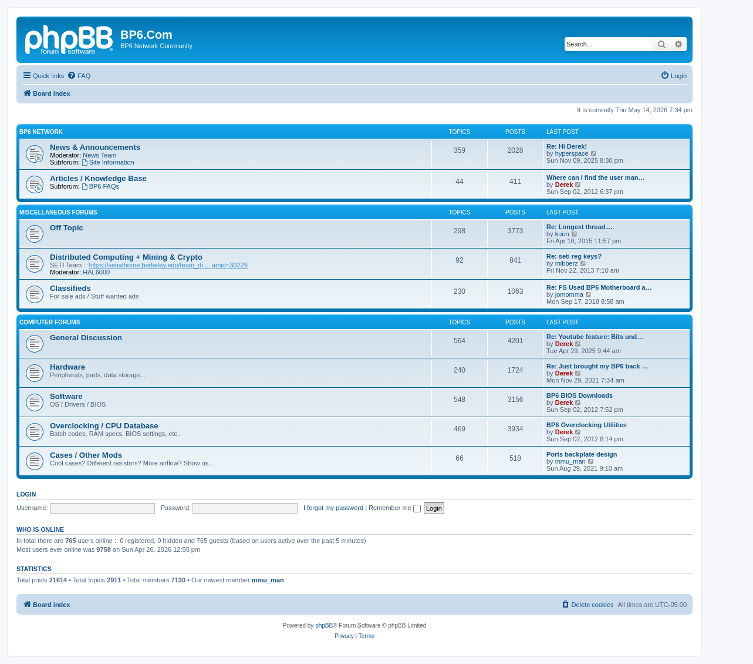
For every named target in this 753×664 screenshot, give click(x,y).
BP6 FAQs (100, 186)
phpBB (324, 625)
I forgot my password (333, 507)
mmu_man (570, 461)
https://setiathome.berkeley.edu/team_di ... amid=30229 (168, 265)
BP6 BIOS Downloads (579, 395)
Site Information (108, 162)
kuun (562, 233)
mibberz (566, 263)
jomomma (569, 294)
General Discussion (86, 337)
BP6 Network (41, 132)
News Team (99, 155)
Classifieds (70, 288)
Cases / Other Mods (86, 455)
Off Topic (66, 227)
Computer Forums (49, 322)
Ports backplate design (581, 454)
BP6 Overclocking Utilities (586, 424)
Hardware (67, 367)
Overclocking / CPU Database (104, 425)
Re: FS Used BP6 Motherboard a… (599, 287)
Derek (564, 184)
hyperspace (572, 153)
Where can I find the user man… (595, 177)
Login (26, 494)
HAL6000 (96, 272)
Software (66, 396)
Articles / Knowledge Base (98, 178)
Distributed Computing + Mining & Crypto (126, 257)
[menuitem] (78, 76)
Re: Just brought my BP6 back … (597, 366)
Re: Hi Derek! (566, 146)
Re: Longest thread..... (580, 226)
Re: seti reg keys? (574, 256)
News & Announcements (95, 147)
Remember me (395, 507)
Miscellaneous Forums (58, 212)
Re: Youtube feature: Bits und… (594, 336)
